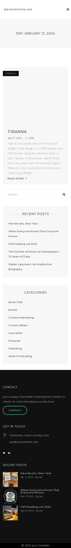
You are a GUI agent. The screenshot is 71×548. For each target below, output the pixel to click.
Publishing (15, 348)
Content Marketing (21, 317)
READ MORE (16, 178)
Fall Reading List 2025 (23, 243)
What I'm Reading (20, 356)
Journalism (16, 332)
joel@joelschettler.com (23, 442)
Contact (15, 410)
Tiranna (17, 131)
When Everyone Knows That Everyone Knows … (40, 491)
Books (13, 309)
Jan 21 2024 (15, 138)
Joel (32, 138)
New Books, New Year (23, 223)
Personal (11, 73)
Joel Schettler (41, 545)
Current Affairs (18, 325)
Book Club (16, 302)
